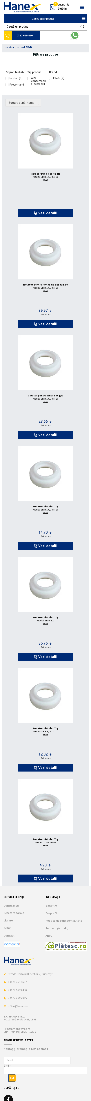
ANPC (49, 935)
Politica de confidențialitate (64, 920)
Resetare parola (14, 913)
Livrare (8, 920)
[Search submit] (82, 27)
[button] (82, 7)
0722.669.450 (25, 35)
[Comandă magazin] (23, 103)
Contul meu (11, 905)
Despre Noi (52, 913)
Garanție (51, 905)
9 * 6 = (7, 1065)
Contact (9, 935)
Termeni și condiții (57, 928)
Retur (7, 928)
